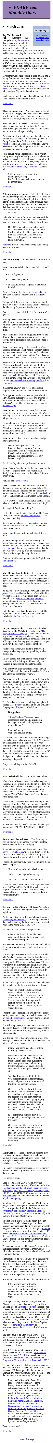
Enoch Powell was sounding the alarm (27, 380)
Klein (36, 1411)
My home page (41, 35)
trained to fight (9, 405)
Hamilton (21, 1408)
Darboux (28, 1411)
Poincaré (19, 1411)
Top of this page (26, 1439)
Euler (28, 1398)
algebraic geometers (27, 1307)
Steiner (26, 1406)
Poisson (26, 1403)
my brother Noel (22, 40)
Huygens (27, 1395)
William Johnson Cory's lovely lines (23, 166)
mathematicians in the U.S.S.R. (17, 1327)
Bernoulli (20, 1398)
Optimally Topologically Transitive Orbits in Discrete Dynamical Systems (24, 1212)
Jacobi (38, 1406)
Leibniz (11, 1398)
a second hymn (9, 548)
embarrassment (9, 560)
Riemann (31, 1408)
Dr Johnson (27, 141)
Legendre (38, 1401)
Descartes (35, 1393)
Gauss (18, 1403)
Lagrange (12, 1401)
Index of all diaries (42, 40)
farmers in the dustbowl (23, 1325)
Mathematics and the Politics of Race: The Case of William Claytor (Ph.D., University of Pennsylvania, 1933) (26, 1190)
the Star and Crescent (23, 616)
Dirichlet (12, 1408)
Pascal (18, 1395)
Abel (32, 1406)
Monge (21, 1401)
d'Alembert (37, 1398)
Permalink (8, 103)
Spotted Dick (41, 493)
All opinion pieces (42, 38)
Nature (6, 244)
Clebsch (40, 1408)
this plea (19, 707)
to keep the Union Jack (24, 583)
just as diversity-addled (13, 593)
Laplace (29, 1401)
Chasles (11, 1406)
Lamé (18, 1406)
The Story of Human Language (24, 632)
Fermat (11, 1395)
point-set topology (13, 1198)
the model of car (39, 292)
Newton (35, 1395)
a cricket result (21, 480)
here (5, 887)
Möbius (34, 1403)
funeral (17, 533)
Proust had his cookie (30, 515)
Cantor (11, 1411)
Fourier (11, 1403)
